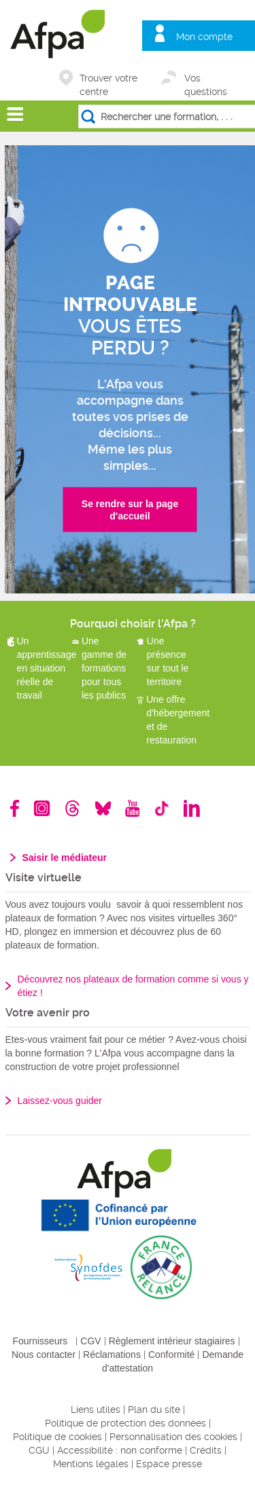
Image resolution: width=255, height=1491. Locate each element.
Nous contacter (43, 1354)
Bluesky (103, 808)
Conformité (171, 1354)
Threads (72, 808)
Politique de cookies (57, 1436)
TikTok (161, 808)
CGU (39, 1450)
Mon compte (204, 36)
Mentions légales (91, 1463)
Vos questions (205, 79)
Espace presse (169, 1463)
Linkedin (192, 808)
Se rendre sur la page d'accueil (130, 509)
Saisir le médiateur (64, 857)
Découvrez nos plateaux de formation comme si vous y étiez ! (133, 986)
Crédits (206, 1450)
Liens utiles (95, 1409)
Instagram (41, 808)
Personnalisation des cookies (173, 1436)
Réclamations (112, 1354)
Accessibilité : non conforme (119, 1450)
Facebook (15, 808)
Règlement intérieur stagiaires (172, 1341)
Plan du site (154, 1409)
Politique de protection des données (125, 1423)
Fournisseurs (39, 1341)
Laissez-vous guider (60, 1100)
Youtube (132, 808)
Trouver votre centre (108, 79)
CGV (90, 1341)
